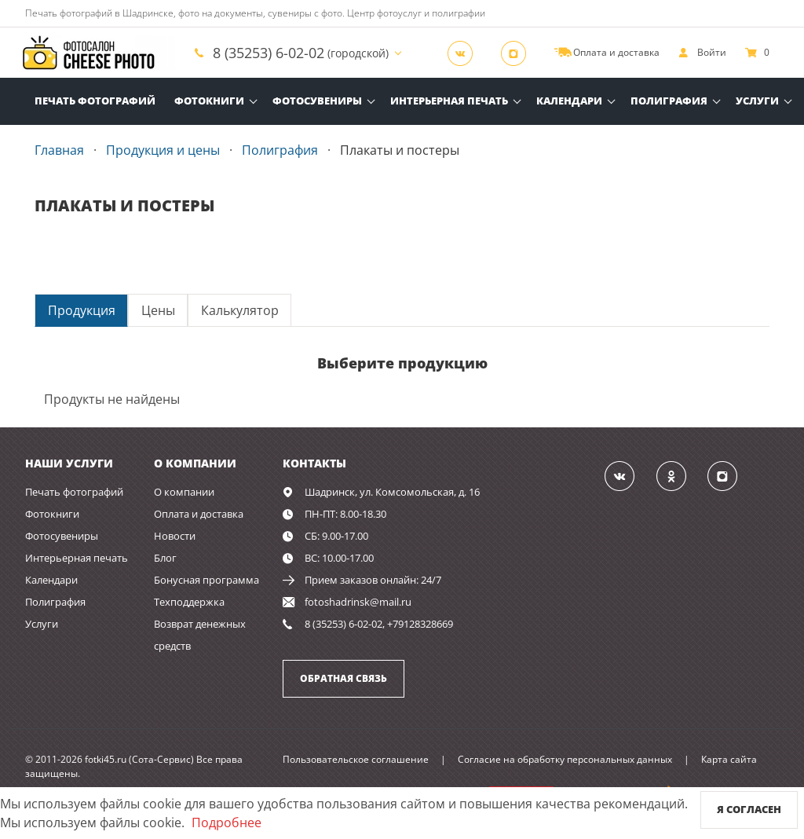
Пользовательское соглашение (356, 759)
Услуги (757, 100)
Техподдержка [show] (189, 602)
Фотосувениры (317, 100)
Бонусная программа (206, 580)
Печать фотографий (95, 100)
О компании (184, 492)
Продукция (81, 310)
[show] (702, 52)
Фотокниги (209, 100)
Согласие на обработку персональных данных (565, 759)
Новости (175, 536)
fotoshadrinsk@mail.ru (358, 602)
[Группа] (465, 52)
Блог (165, 558)
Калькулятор (240, 310)
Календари (569, 100)
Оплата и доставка (198, 514)
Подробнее (226, 822)
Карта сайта (729, 759)
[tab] (81, 310)
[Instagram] (518, 52)
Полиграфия (668, 100)
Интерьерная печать (449, 100)
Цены (158, 310)
